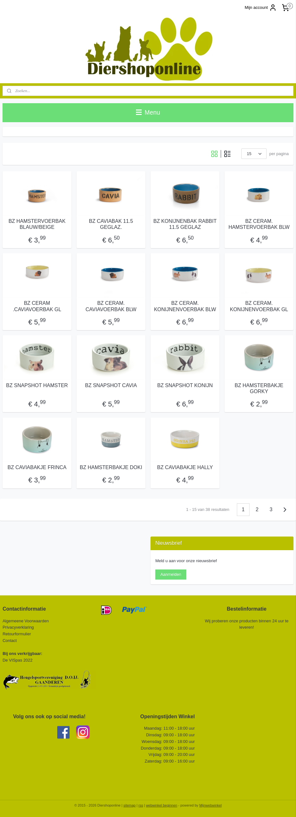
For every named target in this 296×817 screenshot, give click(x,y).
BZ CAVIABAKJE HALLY (185, 467)
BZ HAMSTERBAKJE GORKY (259, 388)
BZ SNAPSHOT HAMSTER (37, 385)
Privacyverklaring (18, 627)
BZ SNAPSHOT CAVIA (111, 385)
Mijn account (261, 7)
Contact (10, 640)
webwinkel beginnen (161, 805)
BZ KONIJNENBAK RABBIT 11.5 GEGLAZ (185, 224)
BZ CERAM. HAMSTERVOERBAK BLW (258, 224)
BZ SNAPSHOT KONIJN (185, 385)
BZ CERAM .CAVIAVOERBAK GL (37, 306)
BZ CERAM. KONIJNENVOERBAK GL (259, 306)
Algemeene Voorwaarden (26, 621)
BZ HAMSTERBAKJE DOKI (111, 467)
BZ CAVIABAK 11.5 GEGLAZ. (111, 224)
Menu (148, 112)
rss (141, 805)
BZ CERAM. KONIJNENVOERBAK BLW (185, 306)
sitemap (129, 805)
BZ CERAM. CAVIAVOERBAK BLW (111, 306)
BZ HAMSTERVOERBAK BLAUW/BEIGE (37, 224)
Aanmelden (170, 574)
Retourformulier (17, 634)
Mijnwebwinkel (210, 805)
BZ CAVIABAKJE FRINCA (37, 467)
